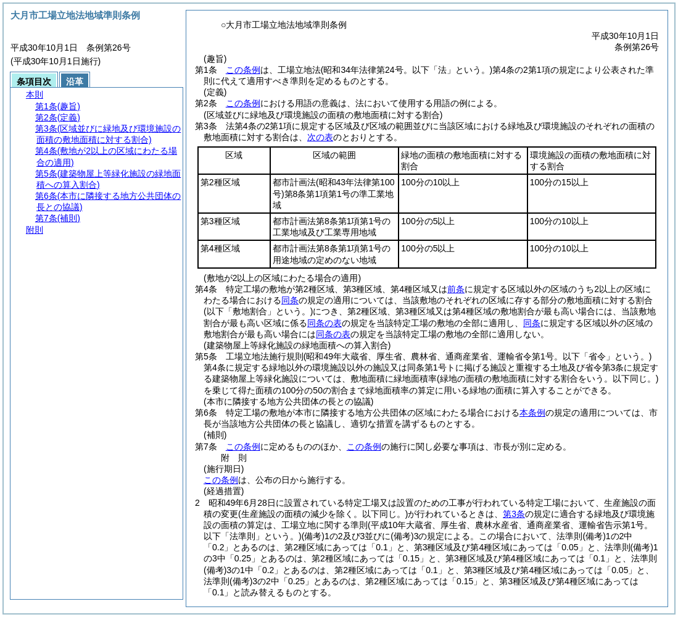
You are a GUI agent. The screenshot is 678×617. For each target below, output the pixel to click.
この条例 (243, 70)
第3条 (514, 514)
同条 (290, 300)
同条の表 (324, 323)
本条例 (532, 413)
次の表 (320, 137)
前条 (456, 289)
